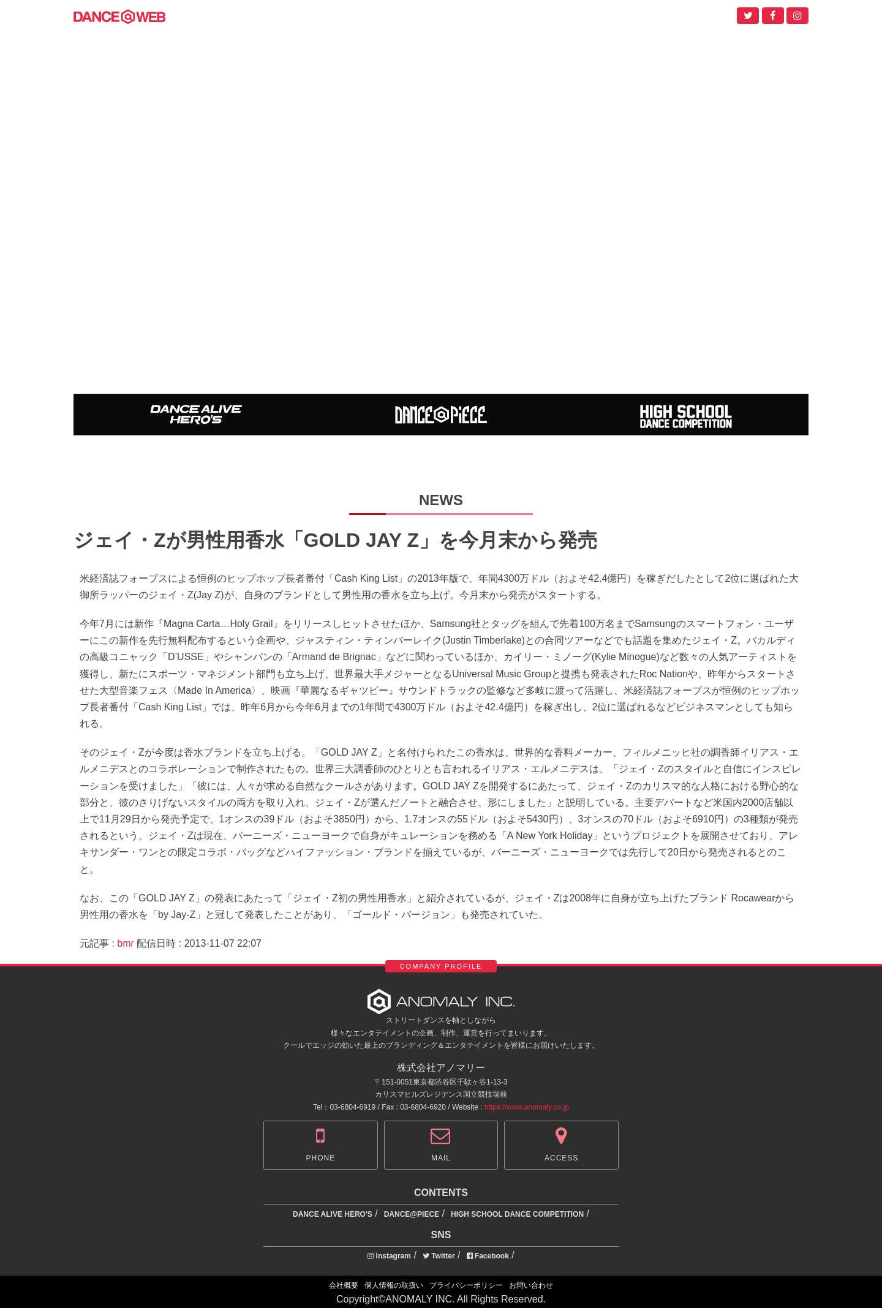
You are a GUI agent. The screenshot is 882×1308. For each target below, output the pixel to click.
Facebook (488, 1256)
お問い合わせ (531, 1285)
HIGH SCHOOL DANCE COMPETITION (517, 1214)
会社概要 (343, 1285)
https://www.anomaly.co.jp (526, 1107)
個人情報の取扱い (393, 1285)
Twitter (439, 1256)
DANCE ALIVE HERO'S (332, 1214)
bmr (125, 943)
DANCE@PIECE (411, 1214)
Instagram (389, 1256)
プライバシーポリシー (466, 1285)
